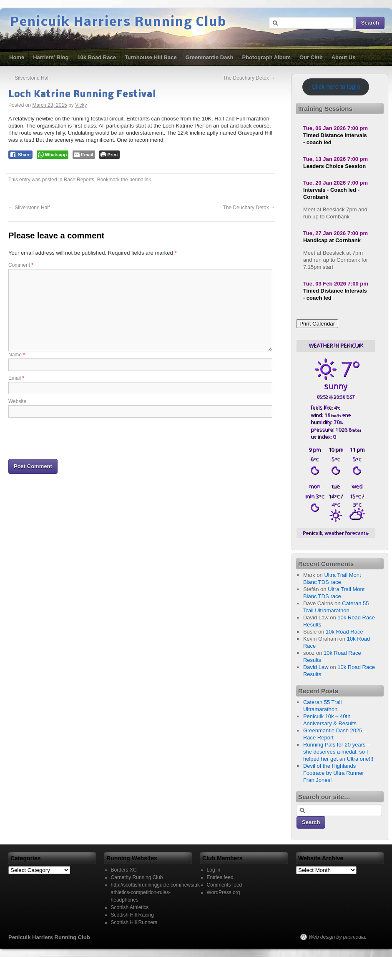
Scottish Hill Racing (132, 915)
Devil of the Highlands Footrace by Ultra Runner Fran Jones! (333, 773)
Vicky (81, 105)
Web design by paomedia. (338, 937)
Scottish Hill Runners (134, 922)
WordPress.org (223, 892)
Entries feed (220, 877)
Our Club (311, 57)
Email (16, 378)
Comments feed (224, 885)
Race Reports (79, 180)
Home (16, 57)
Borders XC (124, 870)
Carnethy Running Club (137, 877)
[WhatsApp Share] (53, 154)
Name (16, 355)
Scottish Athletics (130, 907)
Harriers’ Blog (50, 57)
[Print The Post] (109, 154)
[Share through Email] (84, 154)
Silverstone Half (29, 78)
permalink (140, 180)
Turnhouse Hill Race (151, 57)
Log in (214, 870)
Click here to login (336, 86)
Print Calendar (317, 324)
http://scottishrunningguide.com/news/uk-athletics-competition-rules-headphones (156, 892)
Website (17, 401)
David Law (316, 667)
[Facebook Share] (20, 154)
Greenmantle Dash (210, 57)
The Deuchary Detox (249, 78)
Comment (20, 265)
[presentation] (71, 437)
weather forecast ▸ (336, 532)
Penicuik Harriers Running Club (118, 22)
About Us (344, 57)
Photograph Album (266, 57)
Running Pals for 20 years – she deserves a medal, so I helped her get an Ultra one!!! (338, 752)
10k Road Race (96, 57)
